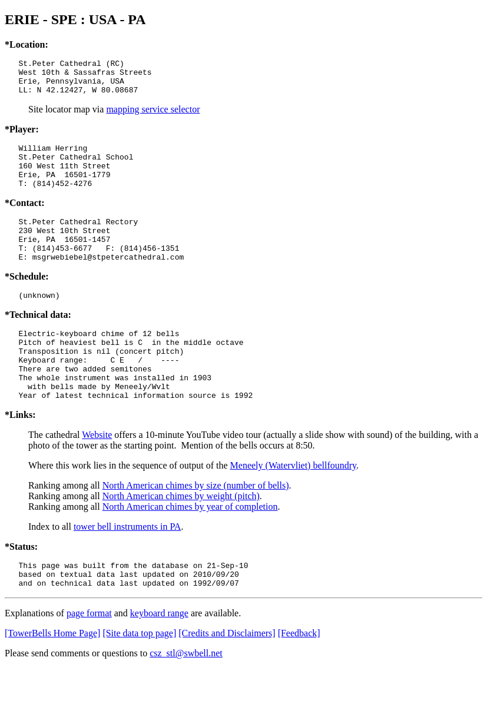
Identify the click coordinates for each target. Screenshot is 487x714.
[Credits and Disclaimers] (226, 679)
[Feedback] (299, 679)
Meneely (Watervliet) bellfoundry (293, 506)
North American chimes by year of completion (190, 547)
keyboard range (159, 659)
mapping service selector (153, 116)
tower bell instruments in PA (127, 567)
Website (97, 475)
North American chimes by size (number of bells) (195, 526)
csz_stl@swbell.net (186, 699)
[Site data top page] (139, 679)
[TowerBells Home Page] (52, 679)
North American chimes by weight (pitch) (181, 537)
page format (89, 659)
